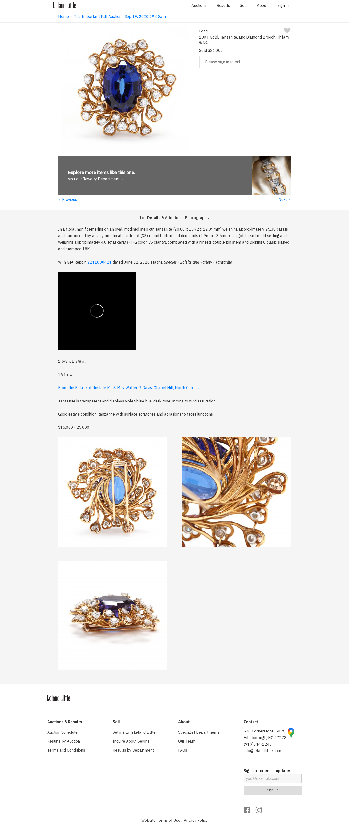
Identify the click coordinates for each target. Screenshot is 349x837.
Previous (67, 199)
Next (284, 199)
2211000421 (99, 262)
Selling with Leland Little (134, 732)
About (262, 5)
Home (63, 16)
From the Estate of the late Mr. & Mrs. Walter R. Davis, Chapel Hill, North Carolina (129, 387)
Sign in (283, 5)
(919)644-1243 (258, 744)
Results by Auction (63, 741)
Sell (243, 5)
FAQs (182, 750)
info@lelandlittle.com (262, 750)
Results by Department (133, 750)
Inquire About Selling (131, 741)
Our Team (186, 741)
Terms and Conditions (66, 750)
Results (223, 5)
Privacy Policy (196, 820)
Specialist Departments (199, 732)
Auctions (198, 5)
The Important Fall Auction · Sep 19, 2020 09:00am (120, 16)
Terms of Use (168, 820)
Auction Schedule (62, 732)
